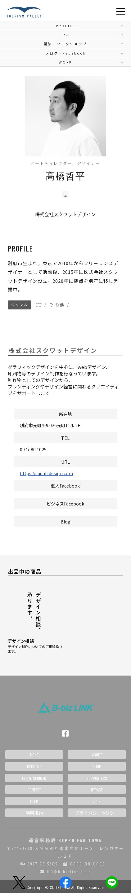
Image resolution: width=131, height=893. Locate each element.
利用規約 (34, 813)
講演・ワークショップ (65, 43)
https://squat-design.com (46, 473)
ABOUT (97, 754)
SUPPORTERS (96, 778)
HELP (34, 801)
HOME (34, 754)
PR (65, 34)
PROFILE (65, 25)
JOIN (97, 801)
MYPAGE (97, 789)
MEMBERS (34, 766)
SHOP (97, 766)
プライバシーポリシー (97, 813)
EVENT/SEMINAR (34, 778)
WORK (65, 61)
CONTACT (34, 789)
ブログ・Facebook (65, 52)
